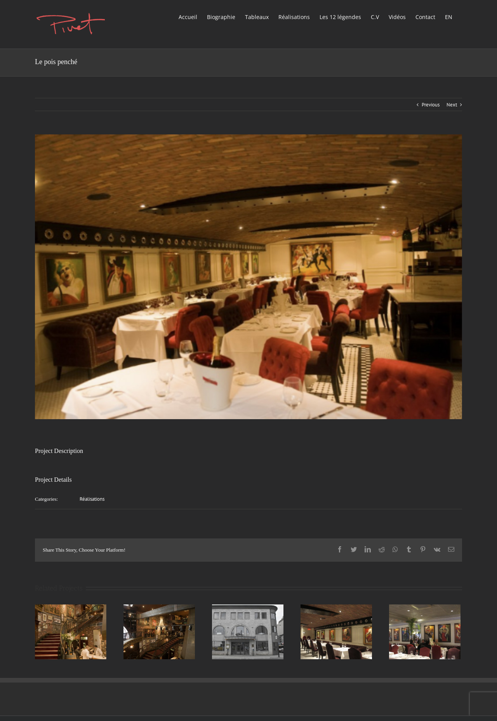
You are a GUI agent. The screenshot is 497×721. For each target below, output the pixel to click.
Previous (431, 104)
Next (452, 104)
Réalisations (92, 499)
